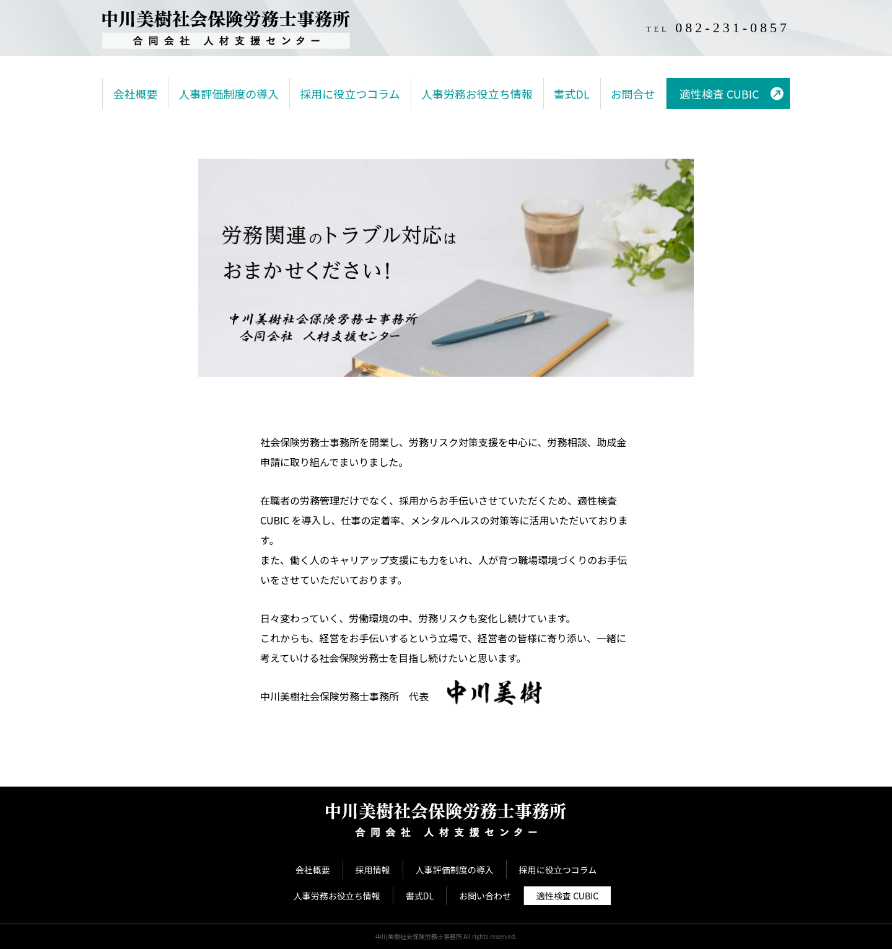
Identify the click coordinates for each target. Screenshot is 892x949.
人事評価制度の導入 (228, 94)
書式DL (572, 94)
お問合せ (633, 94)
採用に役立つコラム (350, 94)
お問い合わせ (485, 895)
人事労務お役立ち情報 (477, 94)
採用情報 (373, 869)
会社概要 (135, 94)
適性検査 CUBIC (719, 94)
